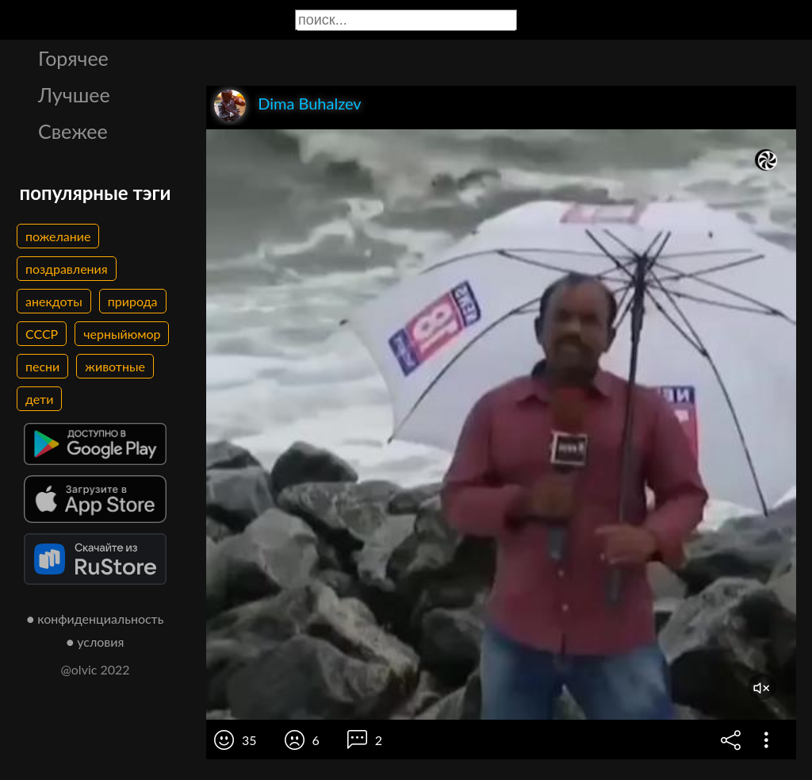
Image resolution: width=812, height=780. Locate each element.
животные (115, 366)
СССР (41, 333)
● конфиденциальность (95, 618)
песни (42, 366)
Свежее (73, 131)
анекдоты (53, 301)
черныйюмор (121, 333)
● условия (95, 641)
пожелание (57, 236)
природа (133, 301)
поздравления (66, 268)
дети (39, 398)
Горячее (73, 58)
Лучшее (74, 94)
